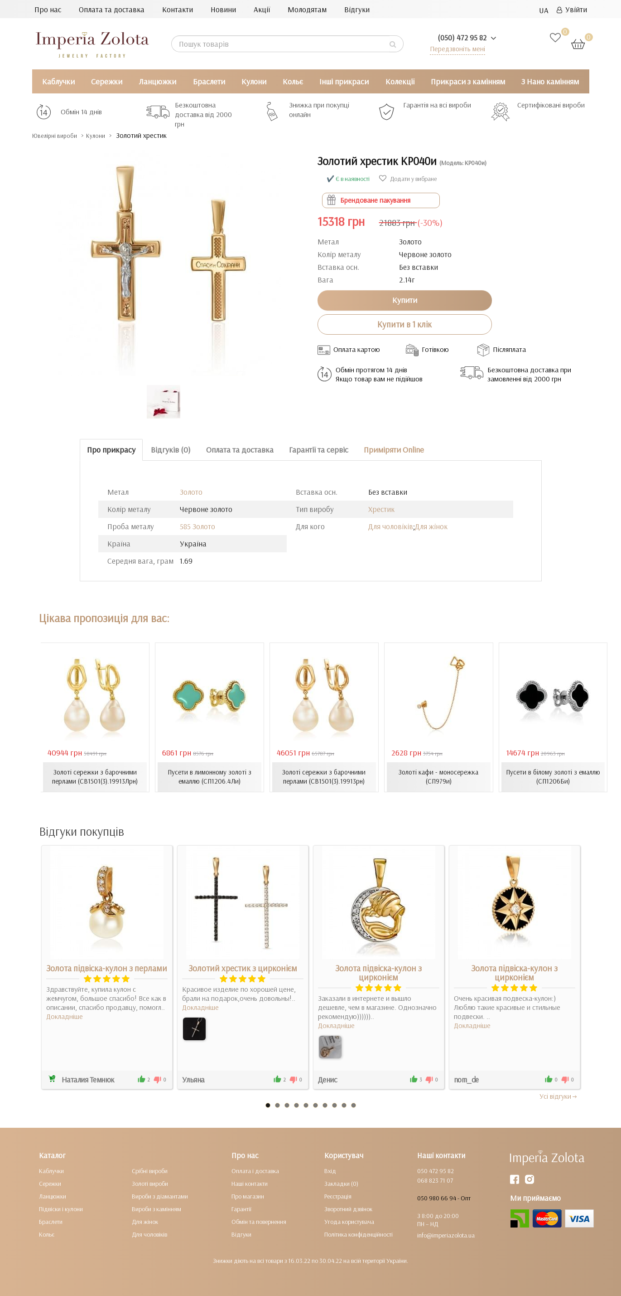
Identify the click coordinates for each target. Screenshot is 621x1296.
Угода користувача (349, 1221)
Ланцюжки (157, 81)
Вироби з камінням (156, 1208)
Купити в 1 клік (404, 324)
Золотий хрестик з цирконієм (242, 967)
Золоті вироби (150, 1183)
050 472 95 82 (435, 1170)
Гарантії (241, 1208)
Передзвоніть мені (454, 48)
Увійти (572, 9)
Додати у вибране (408, 179)
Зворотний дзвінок (348, 1208)
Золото (191, 492)
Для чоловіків (390, 526)
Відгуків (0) (171, 449)
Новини (223, 9)
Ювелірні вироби (61, 135)
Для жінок (431, 526)
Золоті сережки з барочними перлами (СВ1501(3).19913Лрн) (95, 777)
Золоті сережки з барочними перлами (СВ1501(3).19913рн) (324, 777)
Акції (262, 9)
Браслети (209, 81)
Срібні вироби (150, 1170)
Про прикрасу (111, 449)
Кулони (253, 81)
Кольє (293, 81)
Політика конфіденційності (358, 1234)
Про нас (47, 9)
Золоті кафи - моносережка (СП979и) (438, 777)
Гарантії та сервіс (318, 449)
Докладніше (64, 1015)
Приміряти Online (394, 449)
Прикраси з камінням (468, 81)
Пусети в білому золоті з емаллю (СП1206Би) (553, 777)
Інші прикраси (344, 81)
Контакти (177, 9)
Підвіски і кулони (61, 1208)
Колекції (399, 81)
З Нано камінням (550, 81)
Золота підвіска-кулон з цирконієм (378, 972)
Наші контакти (249, 1183)
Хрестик (381, 509)
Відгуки (357, 9)
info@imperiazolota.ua (446, 1235)
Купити (404, 300)
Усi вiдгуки (558, 1095)
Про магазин (247, 1196)
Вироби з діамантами (160, 1196)
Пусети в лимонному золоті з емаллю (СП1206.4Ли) (209, 777)
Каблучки (58, 81)
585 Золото (197, 526)
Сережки (106, 81)
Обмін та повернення (258, 1221)
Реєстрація (337, 1196)
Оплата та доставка (111, 9)
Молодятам (307, 9)
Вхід (330, 1170)
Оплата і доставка (255, 1170)
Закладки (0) (341, 1183)
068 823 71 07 (435, 1180)
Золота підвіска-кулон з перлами (106, 967)
